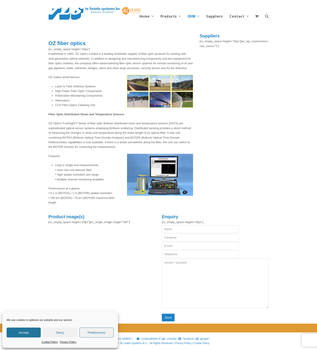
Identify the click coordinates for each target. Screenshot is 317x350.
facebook (188, 338)
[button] (267, 16)
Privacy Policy (68, 342)
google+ (205, 338)
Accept (24, 332)
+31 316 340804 (121, 338)
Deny (60, 332)
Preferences (96, 332)
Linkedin (172, 338)
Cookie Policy (50, 342)
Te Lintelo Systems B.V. (133, 343)
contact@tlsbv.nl (151, 338)
